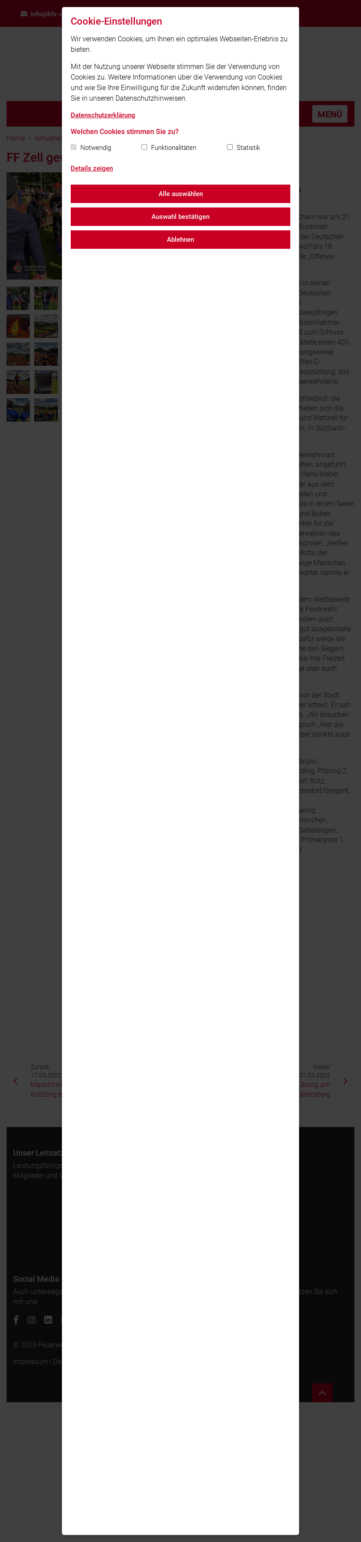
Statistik (248, 148)
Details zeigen (92, 168)
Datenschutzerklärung (103, 115)
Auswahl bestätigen (180, 217)
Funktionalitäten (173, 148)
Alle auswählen (181, 194)
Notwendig (95, 148)
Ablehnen (180, 240)
